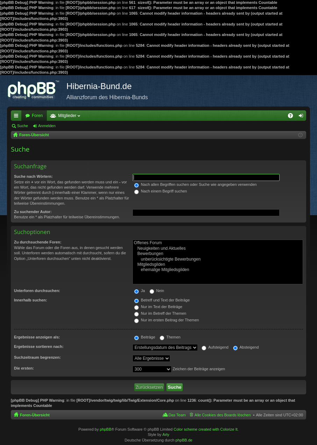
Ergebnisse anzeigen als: (37, 337)
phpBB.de (183, 440)
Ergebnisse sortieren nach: (39, 346)
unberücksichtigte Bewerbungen (217, 259)
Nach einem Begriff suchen (160, 191)
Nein (157, 291)
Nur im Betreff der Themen (160, 313)
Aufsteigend (215, 347)
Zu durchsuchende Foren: (38, 242)
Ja (139, 291)
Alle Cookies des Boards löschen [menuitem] (223, 415)
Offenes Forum (217, 243)
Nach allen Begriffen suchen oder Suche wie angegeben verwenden (195, 184)
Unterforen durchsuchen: (37, 291)
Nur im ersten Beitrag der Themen (166, 320)
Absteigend (246, 347)
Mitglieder (67, 115)
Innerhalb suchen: (30, 300)
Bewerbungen (217, 253)
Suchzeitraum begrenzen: (37, 357)
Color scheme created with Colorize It (206, 429)
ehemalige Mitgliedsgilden (217, 269)
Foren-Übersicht (35, 415)
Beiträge (144, 337)
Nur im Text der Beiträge (158, 307)
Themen (170, 337)
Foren (37, 115)
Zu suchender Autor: (33, 212)
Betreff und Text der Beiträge (162, 300)
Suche (22, 126)
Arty (166, 434)
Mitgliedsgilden (217, 264)
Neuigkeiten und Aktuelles (217, 248)
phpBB (105, 429)
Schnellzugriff (17, 117)
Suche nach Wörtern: (33, 176)
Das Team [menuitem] (177, 415)
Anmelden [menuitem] (302, 117)
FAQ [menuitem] (293, 117)
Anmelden (47, 126)
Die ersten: (24, 368)
